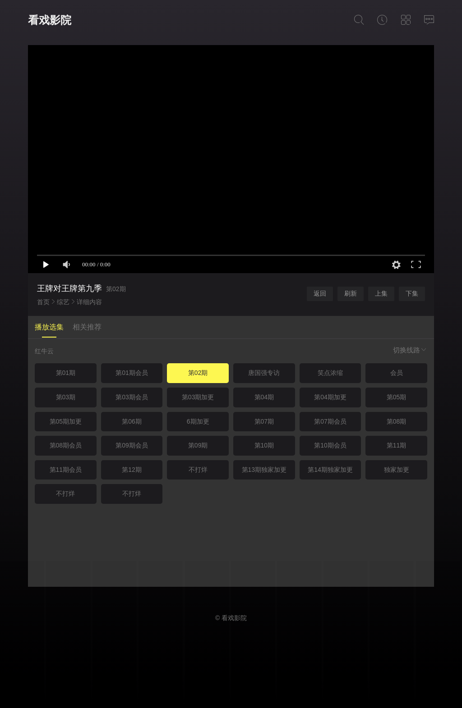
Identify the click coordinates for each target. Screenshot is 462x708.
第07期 (264, 421)
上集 (381, 293)
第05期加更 (66, 421)
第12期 (132, 469)
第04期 (264, 397)
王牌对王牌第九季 (69, 288)
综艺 (63, 302)
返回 (320, 293)
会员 (396, 372)
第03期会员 (132, 397)
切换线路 (410, 350)
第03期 (66, 397)
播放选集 (49, 327)
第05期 (397, 397)
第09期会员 (132, 445)
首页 (43, 302)
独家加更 (396, 469)
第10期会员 (330, 445)
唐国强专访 (264, 372)
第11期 (397, 445)
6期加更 (198, 421)
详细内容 (89, 302)
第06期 (132, 421)
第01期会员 (132, 372)
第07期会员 (330, 421)
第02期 (198, 372)
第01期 (66, 372)
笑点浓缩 (330, 372)
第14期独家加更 (330, 469)
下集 (412, 293)
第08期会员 (66, 445)
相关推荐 (87, 327)
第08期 (397, 421)
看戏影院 (49, 20)
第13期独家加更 (264, 469)
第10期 (264, 445)
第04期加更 (330, 397)
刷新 (350, 293)
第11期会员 (66, 469)
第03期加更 (198, 397)
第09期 (198, 445)
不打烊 (198, 469)
